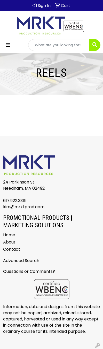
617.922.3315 (15, 201)
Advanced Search (21, 261)
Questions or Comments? (29, 271)
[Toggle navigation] (8, 45)
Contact (11, 249)
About (9, 242)
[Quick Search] (59, 45)
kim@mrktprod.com (23, 207)
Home (9, 235)
